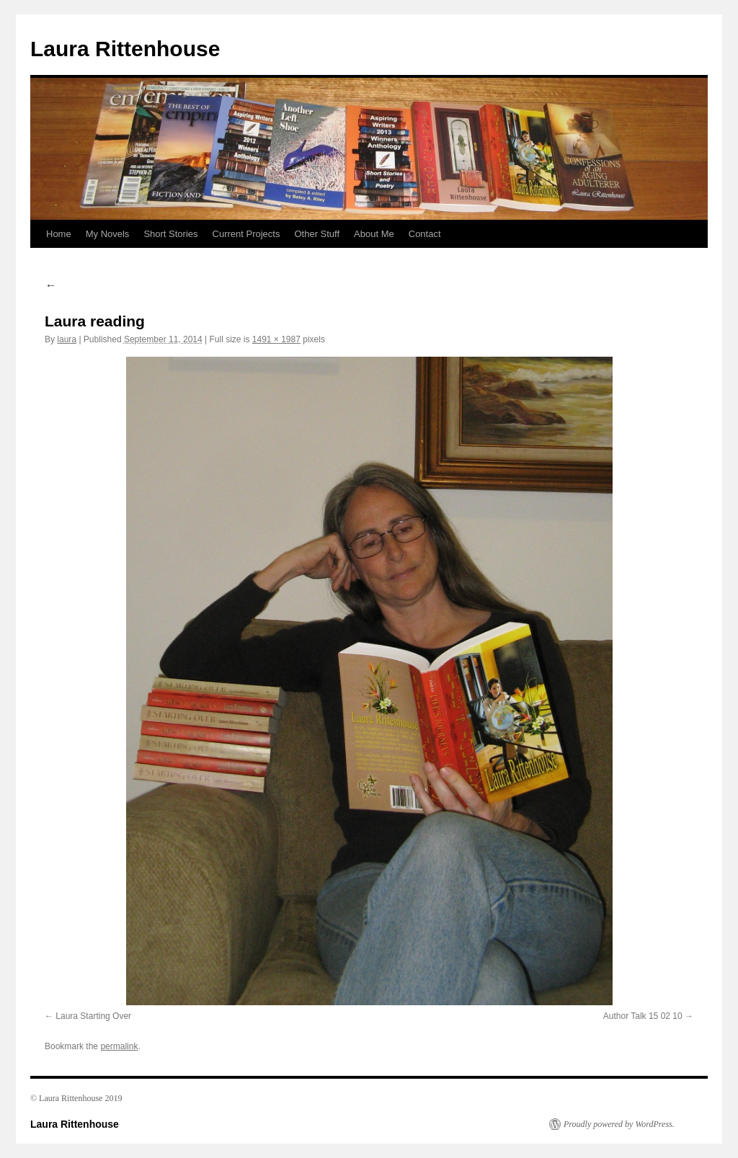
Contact (425, 233)
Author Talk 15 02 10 (643, 1016)
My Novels (108, 233)
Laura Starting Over (93, 1016)
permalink (119, 1046)
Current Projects (246, 233)
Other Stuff (316, 233)
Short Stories (170, 233)
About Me (374, 233)
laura (66, 339)
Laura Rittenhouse (125, 49)
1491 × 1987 (276, 339)
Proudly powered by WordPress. (619, 1124)
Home (58, 233)
